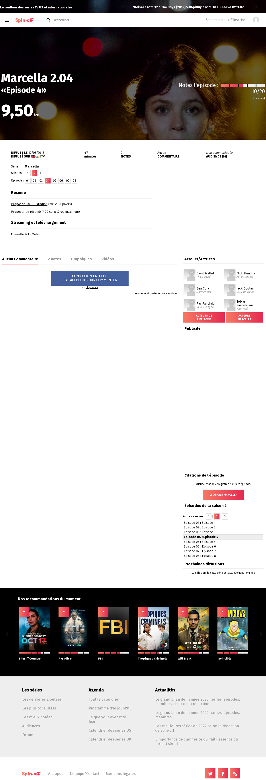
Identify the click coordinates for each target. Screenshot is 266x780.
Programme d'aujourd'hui (110, 708)
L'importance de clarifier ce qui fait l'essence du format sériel (196, 741)
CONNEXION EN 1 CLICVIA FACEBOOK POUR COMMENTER (90, 278)
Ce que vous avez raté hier (107, 719)
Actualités (165, 690)
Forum (27, 735)
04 (48, 181)
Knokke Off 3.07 (173, 7)
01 (27, 181)
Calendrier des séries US (110, 730)
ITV (42, 156)
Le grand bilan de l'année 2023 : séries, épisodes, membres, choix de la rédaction (197, 701)
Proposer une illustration (29, 204)
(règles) (259, 98)
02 (34, 181)
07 (68, 181)
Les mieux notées (37, 717)
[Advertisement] (214, 216)
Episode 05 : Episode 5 (199, 542)
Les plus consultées (39, 708)
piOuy (138, 7)
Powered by (25, 234)
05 (54, 181)
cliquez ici (92, 287)
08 (74, 181)
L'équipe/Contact (84, 773)
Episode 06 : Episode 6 (200, 546)
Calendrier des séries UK (110, 739)
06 (61, 181)
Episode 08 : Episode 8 (200, 556)
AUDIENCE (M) (216, 156)
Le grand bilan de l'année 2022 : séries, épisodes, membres (197, 714)
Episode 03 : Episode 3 (199, 532)
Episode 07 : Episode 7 (200, 551)
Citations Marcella (223, 494)
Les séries (32, 690)
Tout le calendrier (104, 699)
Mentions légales (121, 773)
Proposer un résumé (26, 212)
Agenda (96, 690)
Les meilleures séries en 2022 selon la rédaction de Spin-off (197, 728)
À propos (55, 773)
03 (41, 181)
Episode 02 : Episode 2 (199, 527)
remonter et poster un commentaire (156, 293)
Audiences (31, 726)
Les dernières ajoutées (42, 699)
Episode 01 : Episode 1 (199, 523)
